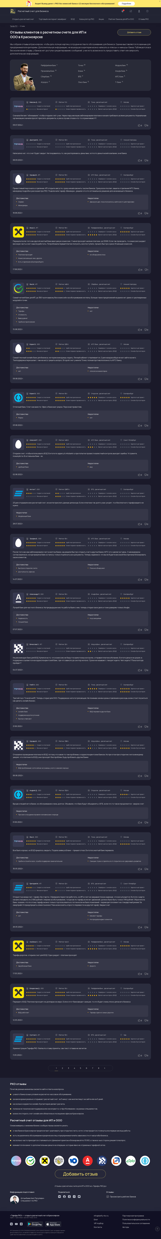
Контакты (98, 1227)
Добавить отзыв (134, 32)
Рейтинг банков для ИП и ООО (121, 19)
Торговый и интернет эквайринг (52, 19)
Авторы (125, 1227)
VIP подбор (98, 1223)
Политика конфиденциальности (136, 1219)
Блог (96, 1219)
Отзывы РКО (144, 19)
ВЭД (73, 19)
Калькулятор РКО (86, 19)
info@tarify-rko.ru (101, 1215)
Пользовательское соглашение (136, 1223)
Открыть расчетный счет (23, 19)
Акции (101, 19)
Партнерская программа (133, 1215)
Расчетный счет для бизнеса (29, 11)
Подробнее (126, 4)
